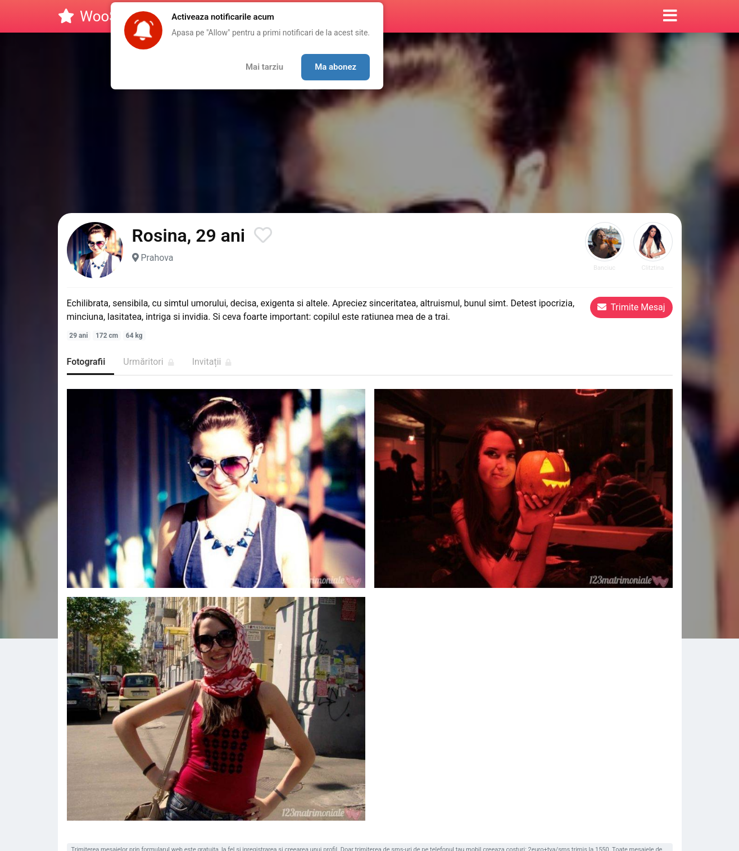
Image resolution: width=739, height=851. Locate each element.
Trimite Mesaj (631, 307)
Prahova (156, 257)
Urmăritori (148, 361)
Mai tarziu (264, 67)
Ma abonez (335, 67)
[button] (670, 16)
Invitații (212, 361)
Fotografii (86, 361)
